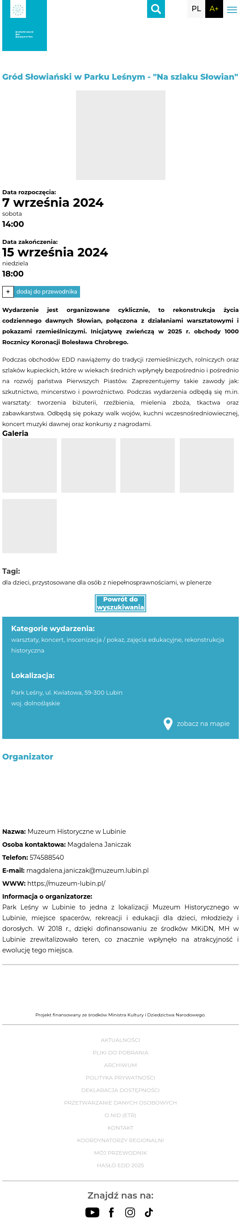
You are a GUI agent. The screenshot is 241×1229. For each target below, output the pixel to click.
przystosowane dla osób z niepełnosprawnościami (104, 582)
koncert (52, 639)
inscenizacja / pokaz (95, 639)
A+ (214, 8)
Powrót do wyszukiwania (120, 603)
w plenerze (195, 582)
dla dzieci (16, 582)
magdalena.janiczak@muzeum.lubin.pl (87, 870)
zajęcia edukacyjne (154, 639)
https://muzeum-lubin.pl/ (66, 883)
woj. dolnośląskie (35, 703)
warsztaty (24, 639)
